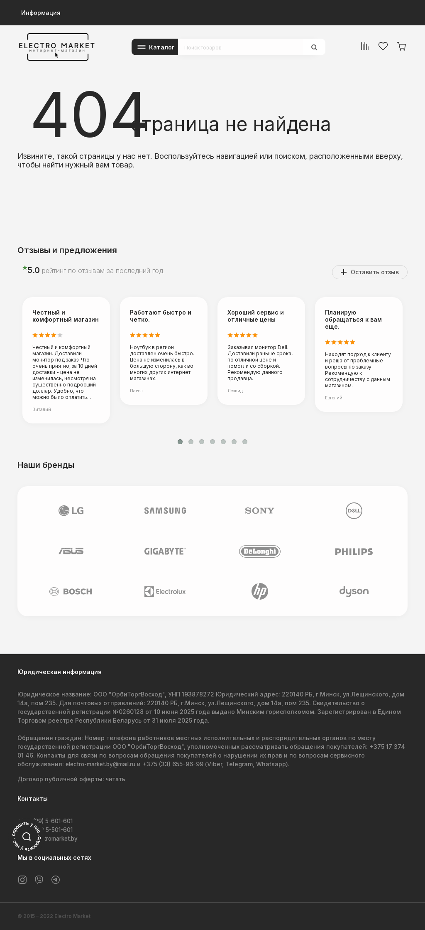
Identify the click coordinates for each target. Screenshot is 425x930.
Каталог (162, 47)
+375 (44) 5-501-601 (47, 829)
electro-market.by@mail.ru (104, 764)
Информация (41, 12)
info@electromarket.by (50, 838)
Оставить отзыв (375, 272)
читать (116, 779)
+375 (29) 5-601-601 (46, 820)
